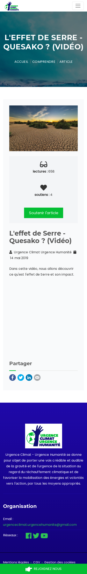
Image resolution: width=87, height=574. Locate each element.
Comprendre (43, 61)
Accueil (21, 61)
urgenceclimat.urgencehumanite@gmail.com (40, 524)
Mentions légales (16, 562)
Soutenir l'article (43, 212)
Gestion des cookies (59, 562)
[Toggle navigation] (78, 6)
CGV (36, 562)
